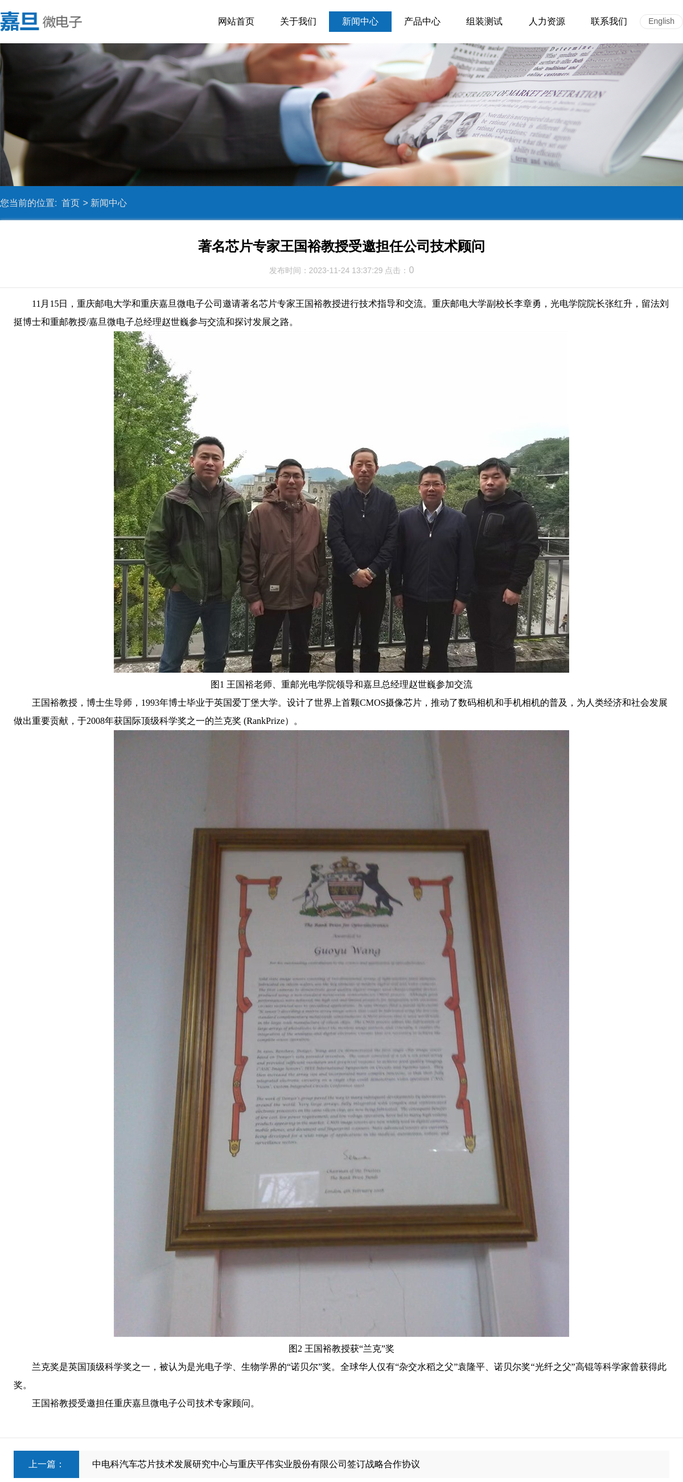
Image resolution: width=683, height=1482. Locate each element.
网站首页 (236, 21)
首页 (70, 203)
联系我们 (609, 21)
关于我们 (298, 21)
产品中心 (422, 21)
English (661, 21)
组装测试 (484, 21)
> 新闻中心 (105, 203)
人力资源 (547, 21)
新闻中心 (360, 21)
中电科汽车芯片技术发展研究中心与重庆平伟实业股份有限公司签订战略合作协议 (256, 1464)
